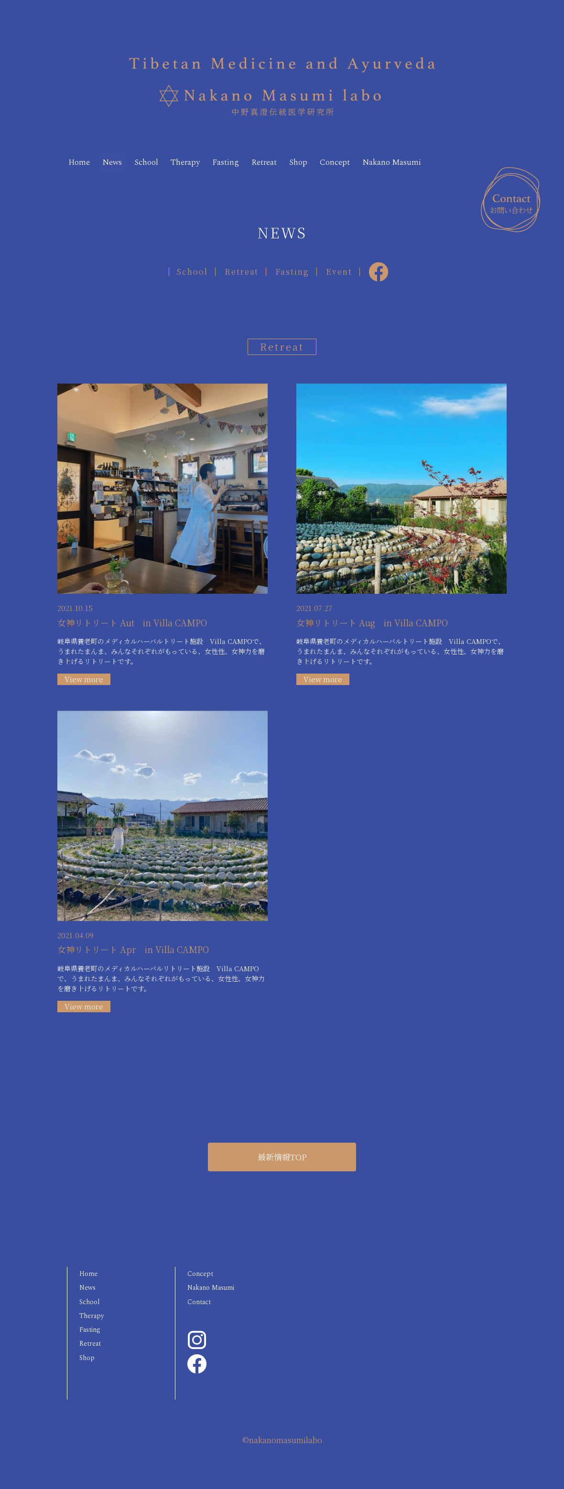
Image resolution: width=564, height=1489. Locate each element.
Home (82, 159)
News (122, 159)
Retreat (305, 159)
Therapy (210, 159)
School (163, 159)
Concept (389, 159)
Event (346, 279)
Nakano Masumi (106, 174)
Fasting (259, 159)
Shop (346, 159)
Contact (203, 1322)
